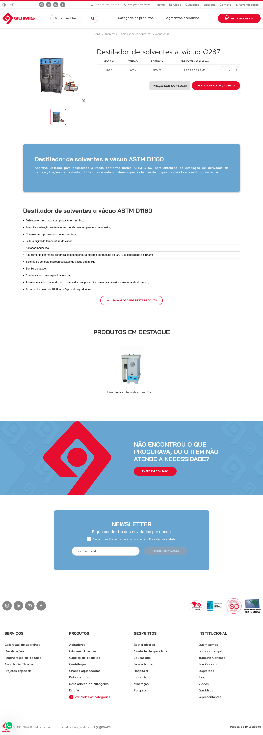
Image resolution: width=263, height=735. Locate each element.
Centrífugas (77, 664)
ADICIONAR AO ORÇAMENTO (216, 85)
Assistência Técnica (19, 664)
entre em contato (155, 471)
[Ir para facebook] (62, 4)
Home (161, 4)
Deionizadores (79, 677)
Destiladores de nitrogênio (89, 684)
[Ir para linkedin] (48, 4)
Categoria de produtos (136, 18)
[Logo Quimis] (19, 18)
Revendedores (247, 4)
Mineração (141, 684)
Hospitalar (141, 671)
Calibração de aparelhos (22, 644)
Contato (225, 4)
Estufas (74, 690)
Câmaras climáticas (82, 651)
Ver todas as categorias (89, 697)
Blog (201, 677)
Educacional (142, 657)
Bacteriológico (144, 644)
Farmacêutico (143, 664)
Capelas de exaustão (84, 657)
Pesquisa (140, 690)
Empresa (209, 4)
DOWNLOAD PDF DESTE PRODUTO (135, 300)
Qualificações (14, 651)
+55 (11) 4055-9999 (139, 4)
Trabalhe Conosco (211, 657)
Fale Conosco (208, 664)
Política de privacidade (245, 727)
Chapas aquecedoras (84, 671)
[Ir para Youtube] (55, 4)
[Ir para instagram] (41, 4)
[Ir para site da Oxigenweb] (102, 727)
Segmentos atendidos (182, 18)
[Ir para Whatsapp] (9, 726)
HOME (97, 34)
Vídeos (203, 684)
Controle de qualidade (150, 651)
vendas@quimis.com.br (107, 4)
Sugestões (206, 671)
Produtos (111, 34)
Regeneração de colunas (23, 657)
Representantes (209, 697)
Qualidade (192, 4)
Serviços (175, 4)
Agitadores (77, 644)
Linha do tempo (210, 651)
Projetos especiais (18, 671)
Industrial (140, 677)
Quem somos (208, 644)
